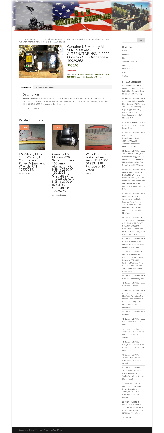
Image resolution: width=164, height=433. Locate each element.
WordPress (57, 430)
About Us (125, 54)
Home (21, 39)
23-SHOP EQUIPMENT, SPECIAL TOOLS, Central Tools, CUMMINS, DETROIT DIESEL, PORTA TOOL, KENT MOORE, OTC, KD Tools (133, 407)
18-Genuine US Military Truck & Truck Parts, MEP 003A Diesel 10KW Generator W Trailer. (55, 39)
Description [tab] (26, 87)
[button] (60, 48)
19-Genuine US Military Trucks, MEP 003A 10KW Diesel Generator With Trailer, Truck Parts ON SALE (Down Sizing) (133, 373)
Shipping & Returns (130, 61)
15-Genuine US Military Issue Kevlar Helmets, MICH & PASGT (133, 322)
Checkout (126, 69)
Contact (125, 76)
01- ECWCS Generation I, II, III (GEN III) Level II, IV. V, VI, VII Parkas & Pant (133, 125)
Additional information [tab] (45, 87)
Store (124, 58)
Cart (124, 65)
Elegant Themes (35, 430)
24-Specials (126, 417)
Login (124, 72)
